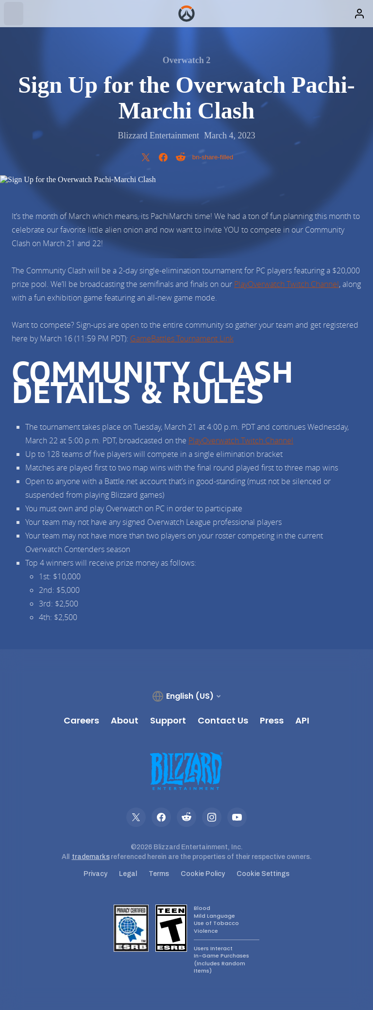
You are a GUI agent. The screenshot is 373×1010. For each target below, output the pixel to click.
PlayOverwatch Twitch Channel (286, 284)
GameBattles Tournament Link (182, 338)
